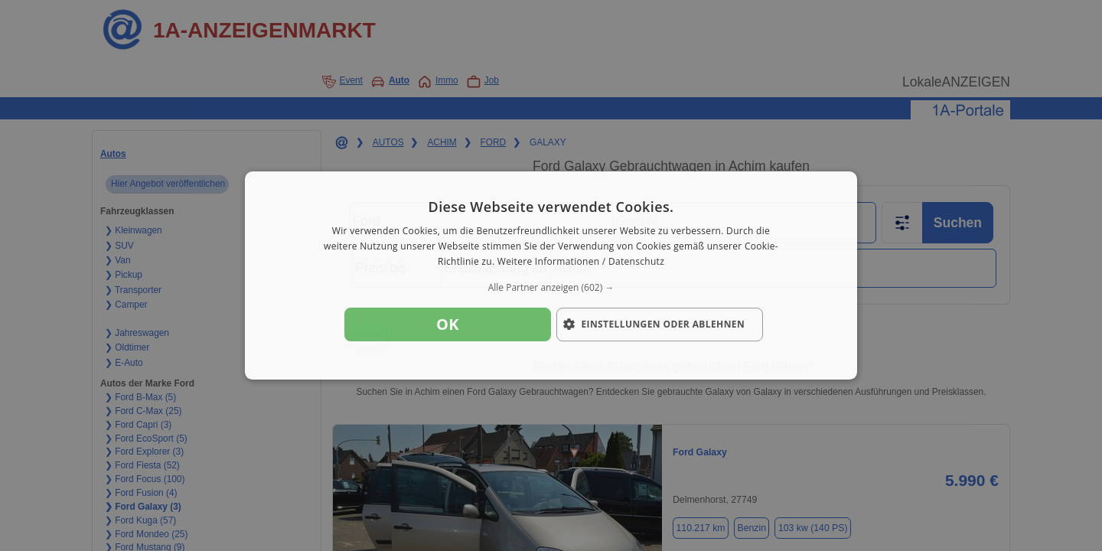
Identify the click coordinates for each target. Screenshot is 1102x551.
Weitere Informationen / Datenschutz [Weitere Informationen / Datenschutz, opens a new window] (580, 261)
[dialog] (551, 275)
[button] (551, 288)
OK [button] (447, 324)
